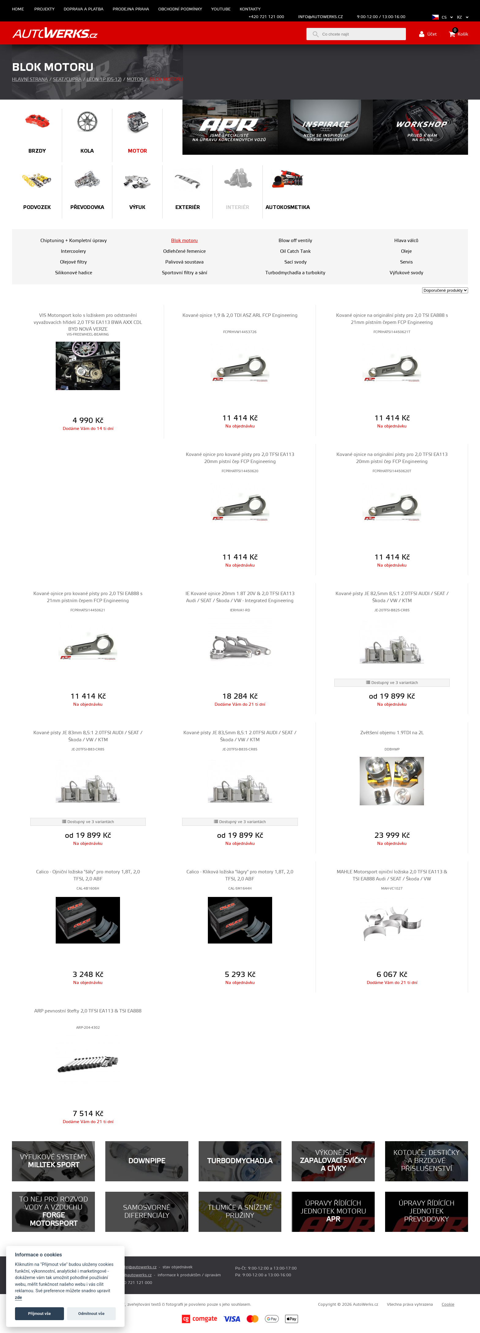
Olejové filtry (73, 262)
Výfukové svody (406, 273)
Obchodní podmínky (180, 9)
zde (18, 1297)
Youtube (221, 9)
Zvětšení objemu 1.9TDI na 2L (392, 733)
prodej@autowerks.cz (136, 1267)
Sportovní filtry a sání (184, 273)
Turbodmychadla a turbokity (295, 273)
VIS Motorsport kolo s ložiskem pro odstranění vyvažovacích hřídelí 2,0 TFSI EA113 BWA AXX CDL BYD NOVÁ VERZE (88, 322)
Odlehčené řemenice (184, 251)
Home (18, 9)
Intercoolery (73, 251)
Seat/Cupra (67, 79)
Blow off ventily (295, 241)
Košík (458, 34)
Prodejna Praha (131, 9)
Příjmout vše (39, 1313)
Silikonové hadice (73, 273)
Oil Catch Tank (295, 251)
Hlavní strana (30, 79)
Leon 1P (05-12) (104, 79)
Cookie (448, 1304)
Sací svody (295, 262)
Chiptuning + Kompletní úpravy (73, 241)
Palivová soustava (184, 262)
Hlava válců (406, 241)
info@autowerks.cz (320, 16)
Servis (406, 262)
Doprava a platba (83, 9)
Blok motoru (184, 241)
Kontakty (250, 9)
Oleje (406, 251)
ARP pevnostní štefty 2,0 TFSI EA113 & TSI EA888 (87, 1011)
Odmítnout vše (91, 1313)
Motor (135, 79)
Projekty (44, 9)
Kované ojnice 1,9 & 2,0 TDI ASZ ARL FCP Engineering (240, 315)
